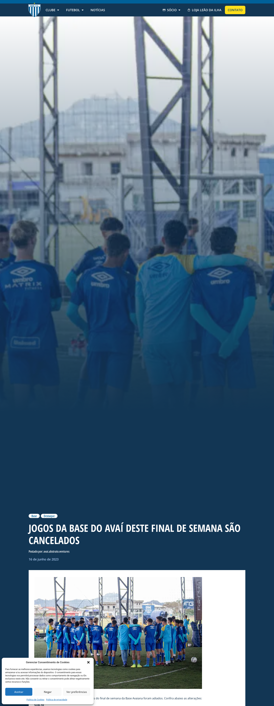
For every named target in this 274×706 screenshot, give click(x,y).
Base (34, 516)
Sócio (171, 10)
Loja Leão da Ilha (204, 10)
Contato (235, 10)
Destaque (49, 516)
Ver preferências (76, 692)
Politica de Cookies (35, 699)
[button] (88, 662)
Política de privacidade (56, 699)
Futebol (75, 10)
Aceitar (18, 692)
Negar (48, 692)
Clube (52, 10)
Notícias (98, 10)
